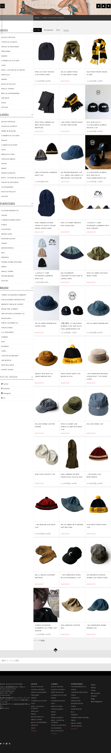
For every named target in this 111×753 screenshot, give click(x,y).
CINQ (3, 351)
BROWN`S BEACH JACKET (12, 304)
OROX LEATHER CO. (9, 323)
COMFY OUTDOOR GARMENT (13, 295)
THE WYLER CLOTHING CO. (13, 313)
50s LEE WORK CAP (95, 424)
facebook (5, 388)
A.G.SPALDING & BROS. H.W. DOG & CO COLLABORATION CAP (97, 175)
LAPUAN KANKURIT (10, 356)
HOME (37, 17)
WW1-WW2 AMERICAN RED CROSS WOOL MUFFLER (44, 125)
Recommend (48, 30)
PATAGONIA (6, 318)
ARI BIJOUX (6, 360)
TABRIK (4, 337)
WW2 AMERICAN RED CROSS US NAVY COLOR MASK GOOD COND (45, 225)
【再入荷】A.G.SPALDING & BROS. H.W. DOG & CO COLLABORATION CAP (71, 326)
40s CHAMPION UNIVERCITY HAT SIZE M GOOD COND (71, 275)
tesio (3, 341)
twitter (4, 384)
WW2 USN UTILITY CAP (45, 474)
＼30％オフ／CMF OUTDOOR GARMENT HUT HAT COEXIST (98, 225)
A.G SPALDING (7, 332)
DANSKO (5, 346)
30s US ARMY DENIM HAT (97, 323)
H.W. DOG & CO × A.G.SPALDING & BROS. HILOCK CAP (97, 125)
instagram (6, 393)
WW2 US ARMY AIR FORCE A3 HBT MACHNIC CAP (71, 426)
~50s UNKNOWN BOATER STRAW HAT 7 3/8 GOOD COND (97, 376)
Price (58, 30)
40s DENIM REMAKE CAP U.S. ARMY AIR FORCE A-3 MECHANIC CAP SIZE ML (72, 175)
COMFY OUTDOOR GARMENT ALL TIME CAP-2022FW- (46, 628)
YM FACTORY (7, 328)
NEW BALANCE (7, 365)
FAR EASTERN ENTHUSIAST (13, 300)
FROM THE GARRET (9, 309)
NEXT (43, 640)
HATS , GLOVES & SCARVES (53, 17)
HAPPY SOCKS (7, 370)
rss (3, 398)
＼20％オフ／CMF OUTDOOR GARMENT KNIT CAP (44, 275)
